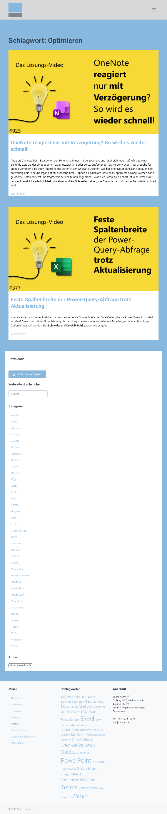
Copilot (14, 466)
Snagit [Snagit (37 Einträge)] (65, 774)
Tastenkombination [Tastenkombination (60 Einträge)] (78, 779)
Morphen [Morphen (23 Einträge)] (66, 739)
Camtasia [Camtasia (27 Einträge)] (72, 706)
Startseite (16, 698)
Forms (14, 505)
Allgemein (16, 428)
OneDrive (16, 543)
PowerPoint (17, 601)
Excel (14, 485)
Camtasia (16, 453)
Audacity (15, 434)
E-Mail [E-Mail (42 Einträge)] (79, 711)
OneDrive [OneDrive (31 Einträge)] (86, 739)
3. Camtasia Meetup (27, 374)
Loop (14, 524)
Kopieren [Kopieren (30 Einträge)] (86, 729)
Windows (16, 639)
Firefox (14, 492)
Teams (15, 626)
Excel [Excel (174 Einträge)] (87, 718)
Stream (15, 620)
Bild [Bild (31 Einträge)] (63, 706)
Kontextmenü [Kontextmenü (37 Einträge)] (70, 730)
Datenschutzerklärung (23, 736)
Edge (14, 479)
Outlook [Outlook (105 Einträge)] (69, 752)
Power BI (16, 582)
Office (14, 537)
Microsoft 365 (18, 530)
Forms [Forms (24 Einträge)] (64, 725)
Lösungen (16, 704)
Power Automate (20, 575)
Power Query (18, 595)
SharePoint (17, 607)
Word (14, 646)
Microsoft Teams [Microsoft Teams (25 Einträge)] (95, 734)
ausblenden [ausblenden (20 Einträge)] (67, 701)
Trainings (16, 711)
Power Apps (17, 569)
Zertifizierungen (19, 730)
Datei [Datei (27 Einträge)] (90, 706)
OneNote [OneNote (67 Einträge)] (69, 744)
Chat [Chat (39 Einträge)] (82, 706)
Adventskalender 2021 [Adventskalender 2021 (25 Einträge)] (74, 696)
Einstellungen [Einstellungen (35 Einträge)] (70, 719)
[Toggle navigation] (154, 10)
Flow (13, 498)
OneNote (16, 550)
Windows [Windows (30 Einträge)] (67, 797)
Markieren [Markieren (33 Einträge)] (78, 734)
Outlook (15, 556)
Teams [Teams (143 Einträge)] (69, 787)
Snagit (14, 614)
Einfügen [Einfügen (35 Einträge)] (91, 711)
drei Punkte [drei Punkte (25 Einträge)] (67, 711)
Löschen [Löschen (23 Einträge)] (65, 734)
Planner (15, 562)
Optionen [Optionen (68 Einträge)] (86, 744)
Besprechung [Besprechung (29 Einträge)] (95, 701)
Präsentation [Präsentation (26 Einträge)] (68, 769)
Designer (16, 473)
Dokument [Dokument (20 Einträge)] (99, 706)
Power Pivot (17, 588)
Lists (14, 518)
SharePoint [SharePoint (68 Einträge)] (87, 768)
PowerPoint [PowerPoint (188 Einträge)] (76, 760)
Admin (14, 421)
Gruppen (15, 511)
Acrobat (15, 415)
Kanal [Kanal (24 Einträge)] (83, 725)
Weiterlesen (20, 193)
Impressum (17, 743)
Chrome (15, 460)
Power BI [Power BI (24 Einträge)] (84, 752)
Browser (15, 447)
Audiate (15, 441)
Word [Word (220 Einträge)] (81, 796)
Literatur (15, 717)
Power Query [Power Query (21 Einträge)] (98, 761)
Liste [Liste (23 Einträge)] (101, 729)
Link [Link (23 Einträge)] (95, 729)
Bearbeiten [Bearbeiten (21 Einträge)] (79, 701)
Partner (15, 723)
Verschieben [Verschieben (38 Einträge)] (87, 788)
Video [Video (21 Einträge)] (101, 788)
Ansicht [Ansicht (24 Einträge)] (91, 696)
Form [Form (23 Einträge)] (98, 719)
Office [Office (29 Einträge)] (75, 739)
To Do (14, 633)
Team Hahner (25, 809)
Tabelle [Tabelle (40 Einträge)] (75, 774)
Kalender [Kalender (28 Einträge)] (74, 725)
